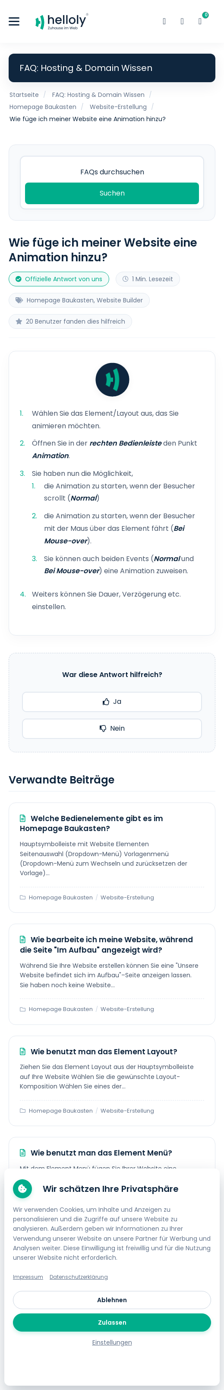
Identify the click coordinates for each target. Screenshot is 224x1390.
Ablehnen (112, 1300)
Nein (112, 728)
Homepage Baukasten (42, 107)
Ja (112, 701)
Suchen (112, 193)
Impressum (28, 1277)
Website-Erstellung (118, 107)
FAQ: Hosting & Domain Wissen (98, 94)
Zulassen (112, 1322)
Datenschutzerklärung (79, 1277)
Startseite (24, 94)
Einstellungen (112, 1342)
